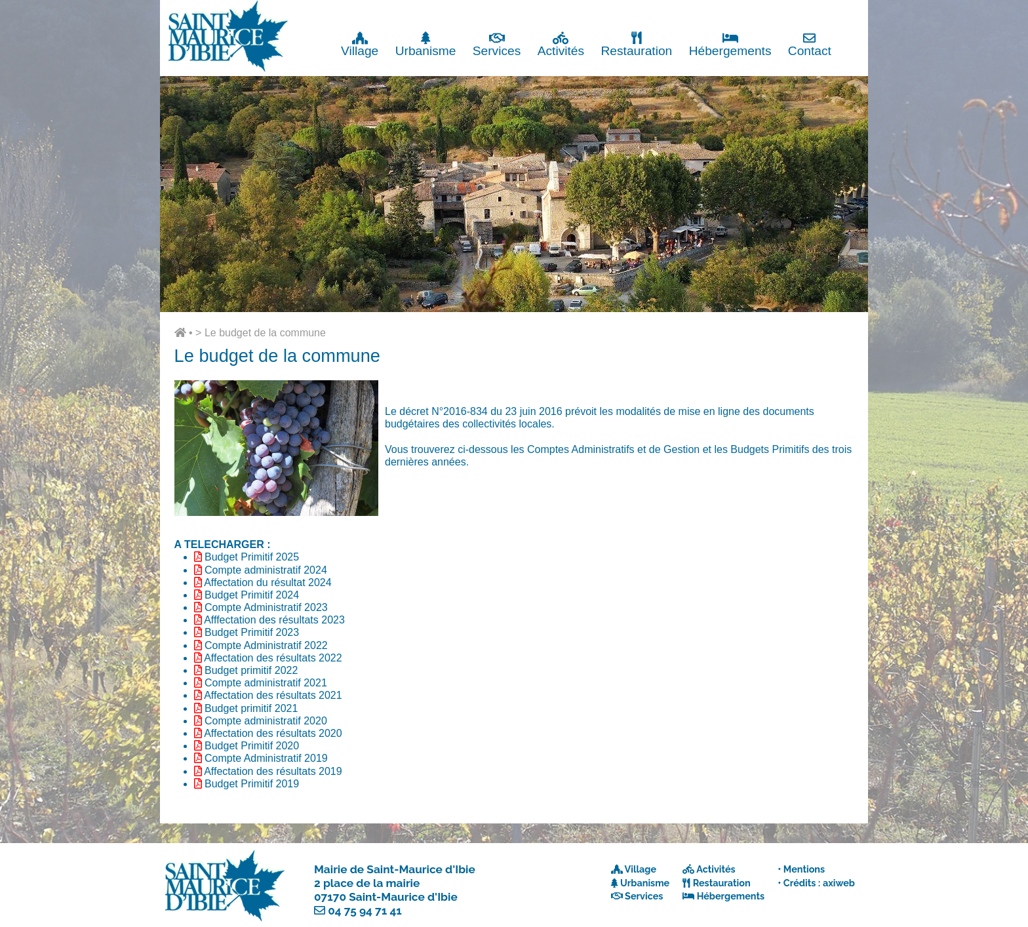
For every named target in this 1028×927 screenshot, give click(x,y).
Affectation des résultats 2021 (273, 695)
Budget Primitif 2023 (252, 632)
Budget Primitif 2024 (252, 595)
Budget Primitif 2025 (252, 556)
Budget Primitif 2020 (252, 745)
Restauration (636, 44)
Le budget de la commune (265, 332)
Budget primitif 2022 (251, 670)
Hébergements (730, 44)
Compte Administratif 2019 (266, 758)
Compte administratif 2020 (266, 720)
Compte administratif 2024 (266, 570)
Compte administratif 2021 (266, 682)
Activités (561, 44)
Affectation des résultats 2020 (273, 733)
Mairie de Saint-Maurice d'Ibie (394, 869)
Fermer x (841, 11)
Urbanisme (425, 44)
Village (359, 44)
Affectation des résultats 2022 (273, 657)
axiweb (839, 882)
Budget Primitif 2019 (252, 783)
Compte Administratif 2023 (266, 607)
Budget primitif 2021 (251, 708)
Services (497, 44)
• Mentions (801, 869)
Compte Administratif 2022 (266, 645)
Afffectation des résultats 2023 (274, 619)
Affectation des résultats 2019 (273, 771)
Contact (809, 44)
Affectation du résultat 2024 (268, 582)
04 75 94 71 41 (365, 910)
